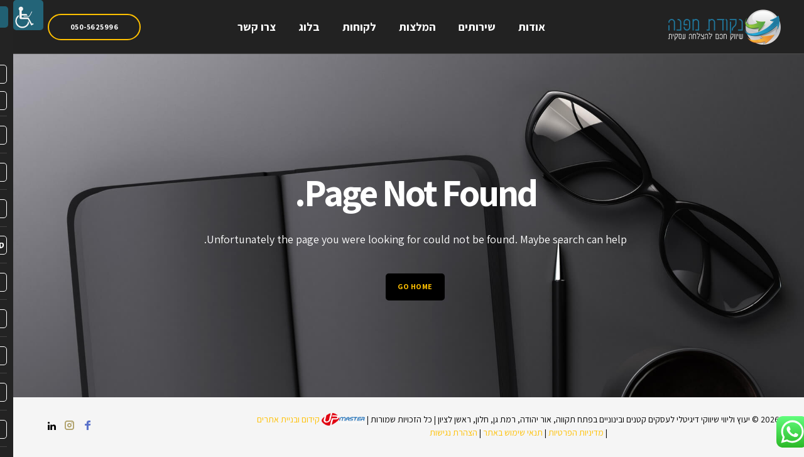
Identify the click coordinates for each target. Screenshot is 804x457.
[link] (15, 15)
